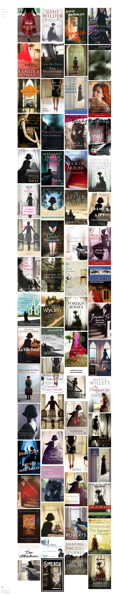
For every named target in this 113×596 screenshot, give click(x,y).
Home (3, 9)
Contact (4, 17)
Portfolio (5, 12)
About (4, 14)
